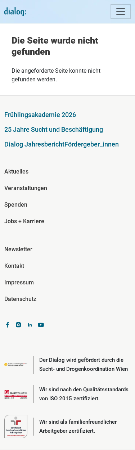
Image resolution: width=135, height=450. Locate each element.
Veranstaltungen (25, 188)
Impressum (19, 282)
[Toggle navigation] (121, 11)
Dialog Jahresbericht (34, 144)
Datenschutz (20, 299)
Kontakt (14, 265)
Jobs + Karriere (24, 221)
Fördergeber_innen (91, 144)
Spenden (15, 204)
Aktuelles (16, 171)
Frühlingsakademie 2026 (40, 114)
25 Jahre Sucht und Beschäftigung (53, 129)
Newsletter (18, 249)
